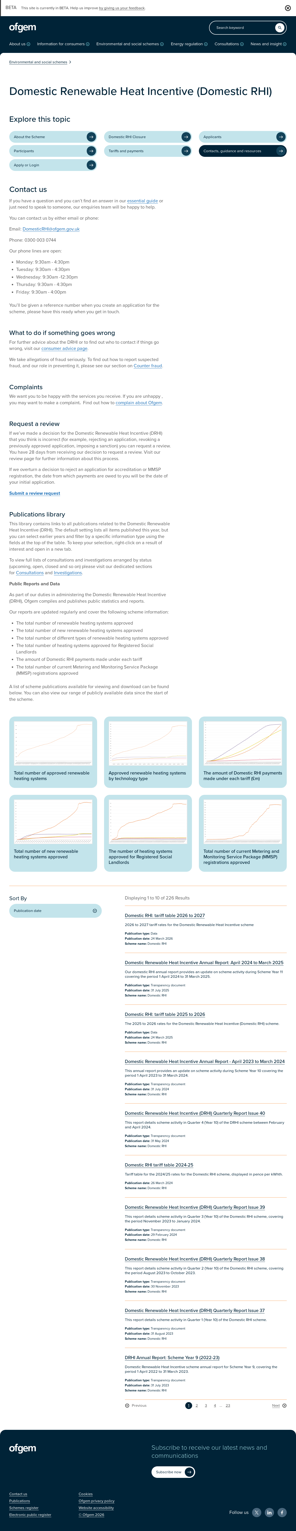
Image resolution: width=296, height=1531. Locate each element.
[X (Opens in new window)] (256, 1512)
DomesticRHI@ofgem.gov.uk (51, 229)
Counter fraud (148, 366)
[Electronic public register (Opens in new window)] (30, 1515)
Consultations (30, 573)
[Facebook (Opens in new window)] (282, 1512)
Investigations (68, 573)
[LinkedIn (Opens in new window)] (269, 1512)
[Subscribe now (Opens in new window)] (173, 1472)
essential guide (142, 201)
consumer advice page (64, 348)
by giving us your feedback (122, 8)
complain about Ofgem (139, 403)
